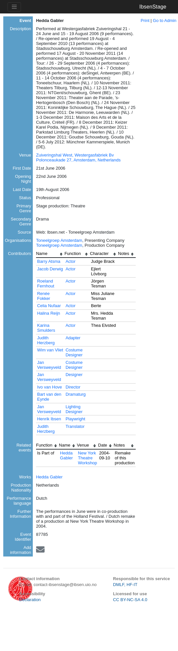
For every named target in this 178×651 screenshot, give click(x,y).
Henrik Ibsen (49, 418)
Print (145, 20)
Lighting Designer (74, 409)
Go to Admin (164, 20)
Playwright (75, 418)
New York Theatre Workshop (87, 458)
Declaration (30, 599)
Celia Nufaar (49, 305)
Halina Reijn (48, 313)
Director (73, 387)
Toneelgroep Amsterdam (59, 240)
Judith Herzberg (45, 340)
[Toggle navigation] (14, 6)
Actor (70, 261)
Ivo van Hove (49, 387)
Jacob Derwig (50, 268)
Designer (74, 374)
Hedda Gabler (66, 455)
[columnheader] (50, 254)
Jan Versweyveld (49, 365)
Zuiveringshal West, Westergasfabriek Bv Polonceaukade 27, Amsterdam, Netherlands (78, 157)
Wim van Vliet (50, 349)
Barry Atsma (48, 261)
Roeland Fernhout (45, 283)
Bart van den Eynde (49, 397)
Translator (75, 426)
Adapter (73, 337)
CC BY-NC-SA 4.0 (130, 599)
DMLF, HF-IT (125, 584)
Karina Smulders (46, 328)
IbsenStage (152, 7)
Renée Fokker (43, 296)
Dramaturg (76, 394)
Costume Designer (74, 352)
